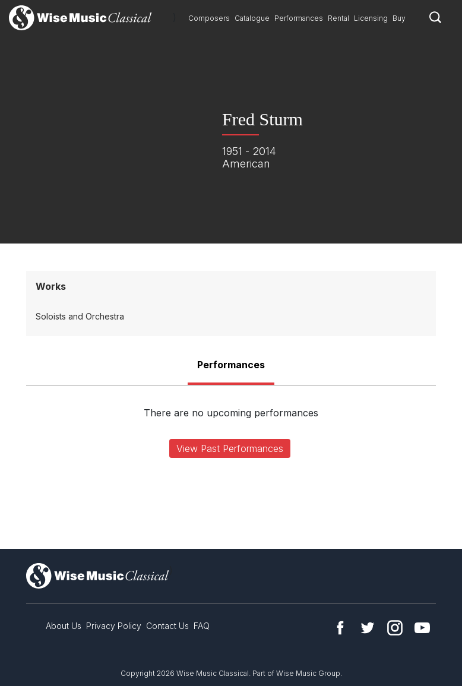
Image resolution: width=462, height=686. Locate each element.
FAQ (202, 626)
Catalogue (252, 18)
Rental (338, 18)
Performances (298, 18)
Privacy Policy (113, 626)
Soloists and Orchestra (80, 316)
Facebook (340, 628)
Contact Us (167, 626)
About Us (63, 626)
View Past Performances (229, 448)
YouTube (422, 628)
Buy (399, 18)
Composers (209, 18)
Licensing (371, 18)
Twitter (367, 628)
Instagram (395, 628)
